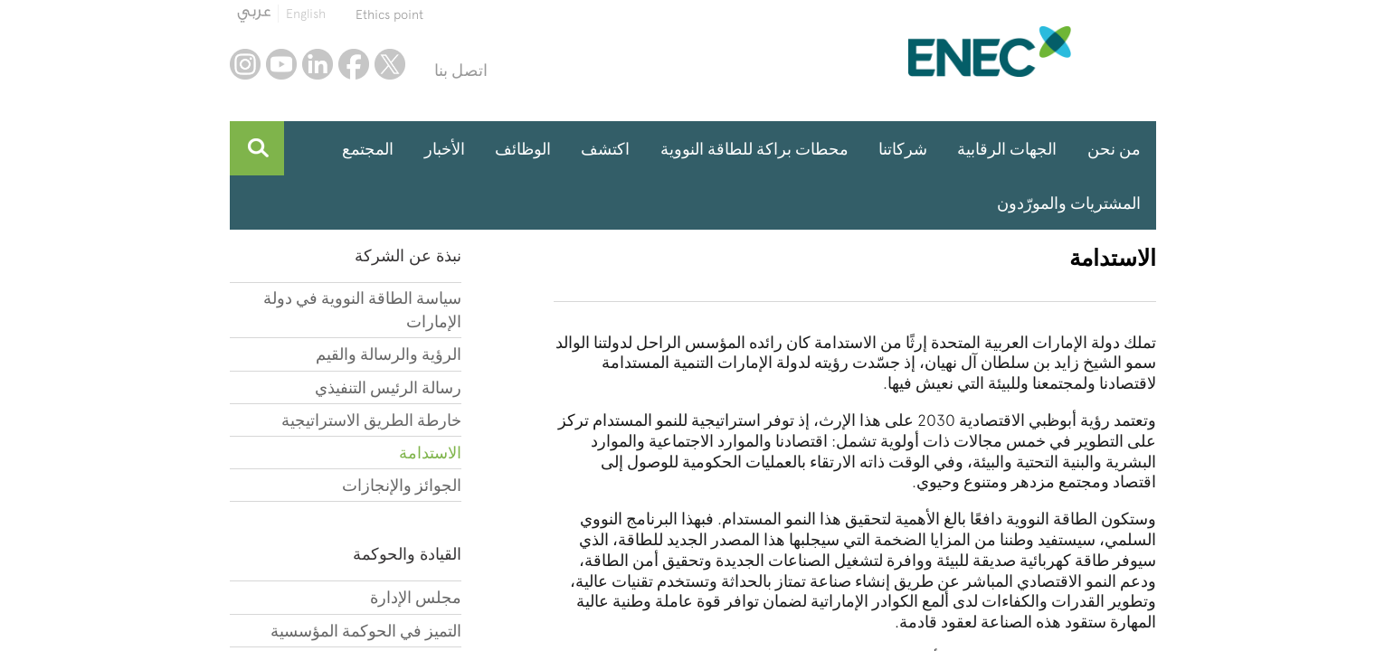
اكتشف (605, 148)
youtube (281, 64)
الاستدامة (430, 452)
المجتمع (368, 148)
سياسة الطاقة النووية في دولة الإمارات (362, 309)
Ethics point (389, 14)
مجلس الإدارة (415, 597)
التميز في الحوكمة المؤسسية (365, 630)
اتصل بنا (461, 70)
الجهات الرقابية (1007, 148)
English (306, 13)
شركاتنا (902, 148)
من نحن (1114, 148)
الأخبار (444, 148)
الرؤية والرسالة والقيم (388, 353)
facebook (353, 64)
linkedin (317, 64)
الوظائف (523, 148)
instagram (245, 64)
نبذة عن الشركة (408, 255)
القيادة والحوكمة (407, 553)
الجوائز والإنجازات (401, 485)
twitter (390, 64)
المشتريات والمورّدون (1069, 202)
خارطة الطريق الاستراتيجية (371, 419)
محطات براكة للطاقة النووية (754, 148)
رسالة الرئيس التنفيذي (388, 387)
